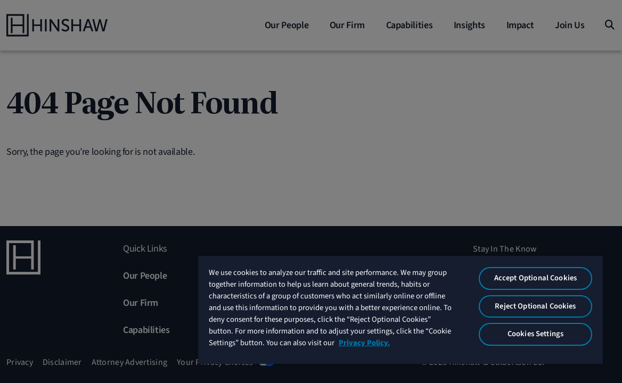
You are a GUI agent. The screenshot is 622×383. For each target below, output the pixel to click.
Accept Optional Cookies (542, 272)
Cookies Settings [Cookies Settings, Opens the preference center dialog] (542, 329)
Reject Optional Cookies (542, 300)
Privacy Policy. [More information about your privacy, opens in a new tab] (377, 349)
